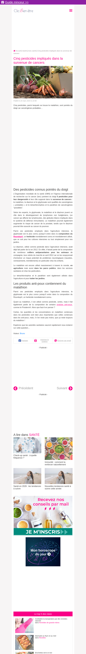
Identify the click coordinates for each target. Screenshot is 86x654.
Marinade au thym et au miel (45, 636)
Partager (25, 341)
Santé (34, 435)
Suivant (65, 388)
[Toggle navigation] (71, 10)
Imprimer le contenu (44, 340)
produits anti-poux (64, 305)
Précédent (23, 388)
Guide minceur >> (17, 2)
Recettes (42, 638)
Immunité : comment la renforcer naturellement (59, 451)
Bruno (22, 333)
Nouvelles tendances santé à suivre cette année (59, 479)
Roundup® (18, 237)
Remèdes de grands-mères (49, 623)
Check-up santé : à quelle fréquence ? (27, 448)
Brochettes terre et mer (43, 653)
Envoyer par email (64, 341)
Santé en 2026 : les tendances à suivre (27, 479)
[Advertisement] (43, 31)
